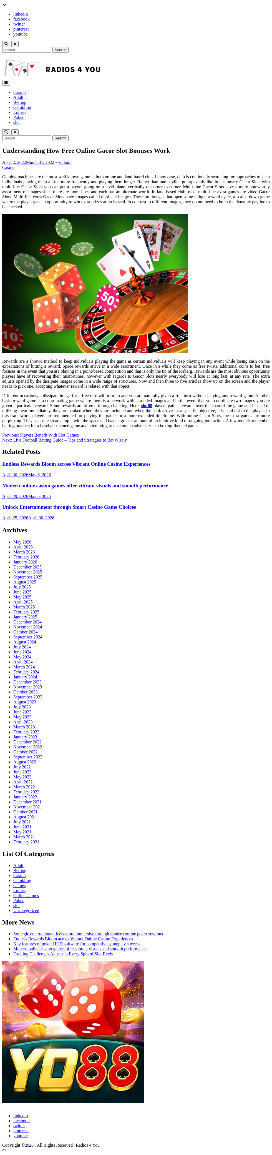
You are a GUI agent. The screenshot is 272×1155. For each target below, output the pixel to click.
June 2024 (22, 652)
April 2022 (23, 782)
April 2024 (23, 662)
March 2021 (24, 837)
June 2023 (22, 712)
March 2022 (24, 787)
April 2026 (23, 547)
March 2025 (24, 607)
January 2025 (25, 617)
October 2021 (25, 812)
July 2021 (22, 822)
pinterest (21, 29)
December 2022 (27, 742)
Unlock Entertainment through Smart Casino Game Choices (69, 507)
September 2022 (27, 757)
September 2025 (27, 577)
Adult (18, 97)
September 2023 (27, 697)
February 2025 (26, 612)
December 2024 (27, 622)
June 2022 (22, 772)
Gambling (22, 107)
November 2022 (27, 747)
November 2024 (27, 627)
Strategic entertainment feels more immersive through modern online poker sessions (88, 933)
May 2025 (22, 597)
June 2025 (22, 592)
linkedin (20, 14)
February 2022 (26, 792)
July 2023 (22, 707)
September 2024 (27, 637)
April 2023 (23, 722)
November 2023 (27, 687)
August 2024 (24, 642)
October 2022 (25, 752)
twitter (19, 24)
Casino (19, 92)
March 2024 (24, 667)
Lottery (19, 112)
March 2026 (24, 552)
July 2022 (22, 767)
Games (19, 885)
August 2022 (24, 762)
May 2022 (22, 777)
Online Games (26, 895)
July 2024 (22, 647)
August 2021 (24, 817)
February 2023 (26, 732)
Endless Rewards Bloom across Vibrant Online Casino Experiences (76, 464)
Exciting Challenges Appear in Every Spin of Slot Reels (63, 953)
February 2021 (26, 842)
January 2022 (25, 797)
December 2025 (27, 567)
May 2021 (22, 832)
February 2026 (26, 557)
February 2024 (26, 672)
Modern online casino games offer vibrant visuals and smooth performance (85, 485)
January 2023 (25, 737)
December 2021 (27, 802)
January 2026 (25, 562)
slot (16, 122)
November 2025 (27, 572)
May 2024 (22, 657)
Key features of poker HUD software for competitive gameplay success (76, 943)
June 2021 (22, 827)
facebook (21, 19)
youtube (20, 34)
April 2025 (23, 602)
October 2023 (25, 692)
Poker (18, 117)
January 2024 (25, 677)
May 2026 (22, 542)
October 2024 (25, 632)
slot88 (146, 405)
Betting (19, 102)
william (65, 162)
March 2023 (24, 727)
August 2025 (24, 582)
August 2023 (24, 702)
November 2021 (27, 807)
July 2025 (22, 587)
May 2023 (22, 717)
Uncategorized (26, 910)
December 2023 (27, 682)
